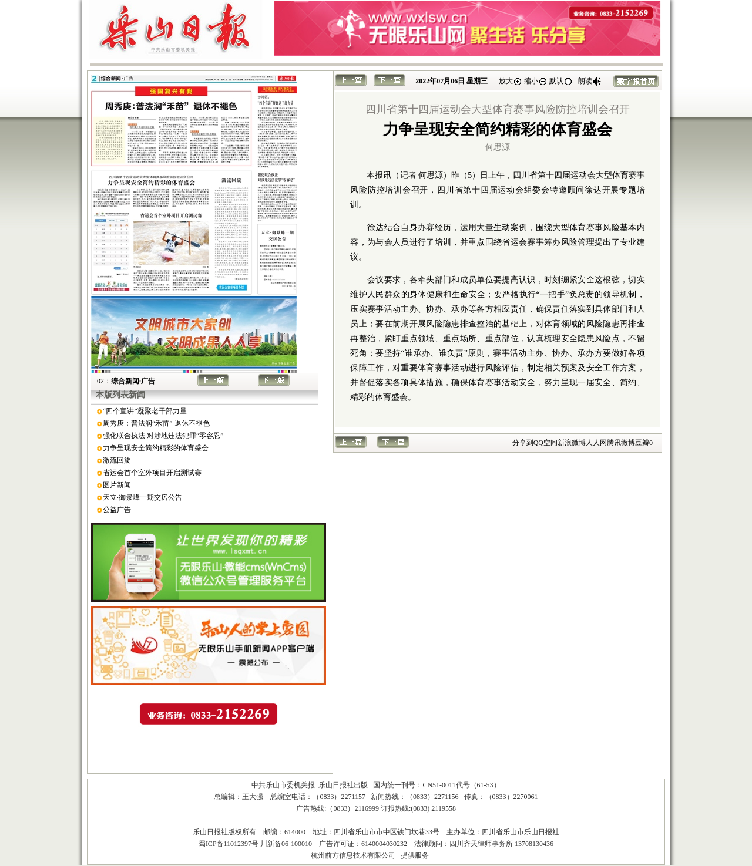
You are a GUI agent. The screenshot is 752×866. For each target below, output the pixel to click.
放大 (510, 81)
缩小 (536, 81)
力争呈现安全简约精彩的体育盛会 (156, 448)
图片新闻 (117, 485)
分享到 (522, 443)
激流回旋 (117, 460)
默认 (561, 81)
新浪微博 (572, 443)
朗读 (590, 81)
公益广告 (117, 510)
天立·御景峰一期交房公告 (142, 497)
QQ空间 (545, 443)
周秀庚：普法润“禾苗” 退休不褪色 (156, 423)
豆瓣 (642, 443)
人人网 (596, 443)
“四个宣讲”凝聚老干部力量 (145, 411)
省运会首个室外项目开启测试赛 (152, 473)
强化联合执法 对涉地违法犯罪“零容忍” (163, 436)
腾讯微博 (621, 443)
